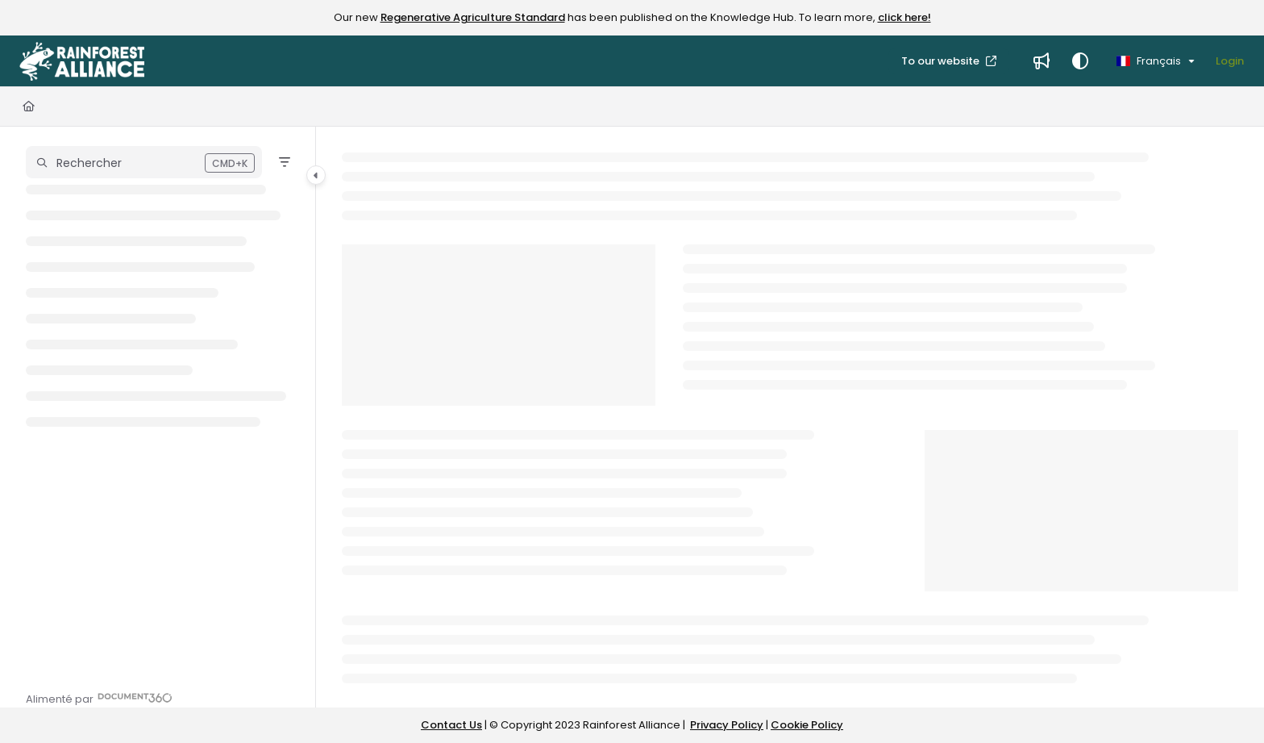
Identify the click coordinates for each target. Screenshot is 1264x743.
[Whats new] (1041, 61)
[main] (790, 417)
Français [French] (1148, 61)
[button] (144, 162)
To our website (941, 61)
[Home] (29, 106)
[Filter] (284, 162)
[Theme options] (1080, 61)
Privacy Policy (726, 725)
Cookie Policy (807, 725)
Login (1230, 61)
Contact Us (451, 725)
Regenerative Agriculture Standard (472, 17)
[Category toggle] (316, 175)
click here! (904, 17)
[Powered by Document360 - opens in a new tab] (99, 697)
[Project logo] (81, 61)
